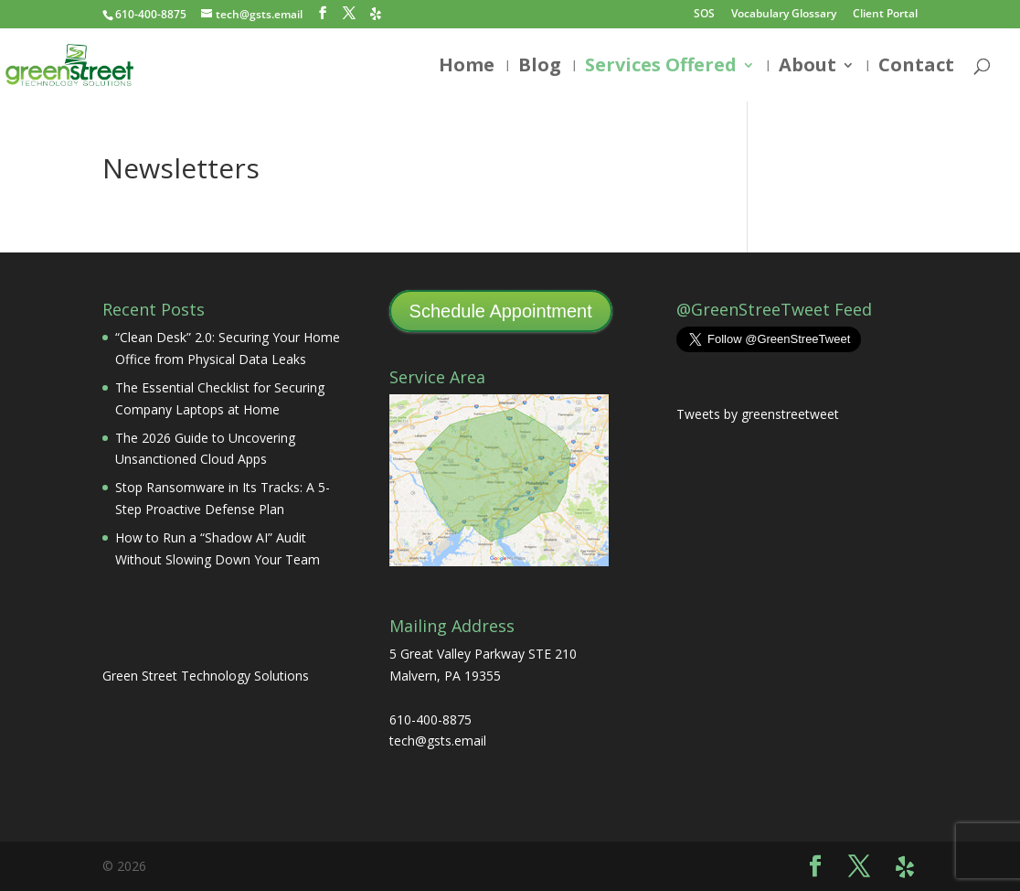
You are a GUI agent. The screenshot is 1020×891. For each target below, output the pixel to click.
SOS (704, 14)
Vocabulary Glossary (783, 14)
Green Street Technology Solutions (205, 675)
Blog (539, 68)
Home (466, 68)
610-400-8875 (150, 14)
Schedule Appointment (500, 311)
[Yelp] (375, 13)
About (807, 68)
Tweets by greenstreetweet (757, 414)
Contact (916, 68)
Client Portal (885, 14)
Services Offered (661, 68)
